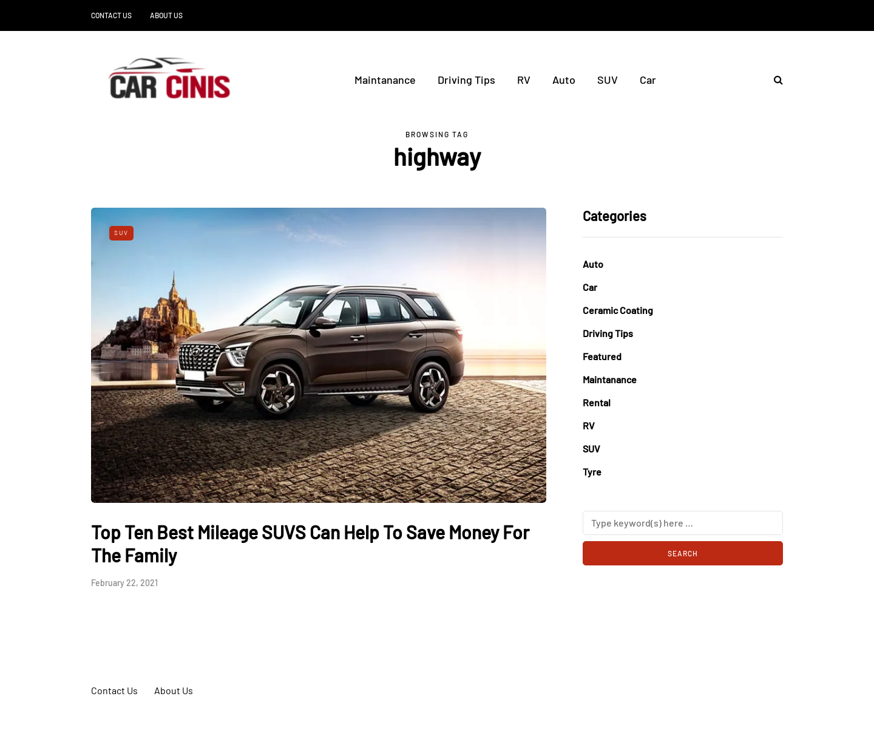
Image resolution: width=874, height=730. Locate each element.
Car (648, 79)
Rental (597, 402)
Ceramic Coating (618, 310)
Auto (563, 79)
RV (523, 79)
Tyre (592, 471)
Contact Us (111, 15)
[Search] (683, 523)
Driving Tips (466, 79)
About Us (166, 15)
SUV (607, 79)
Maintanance (385, 79)
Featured (602, 356)
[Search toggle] (774, 79)
